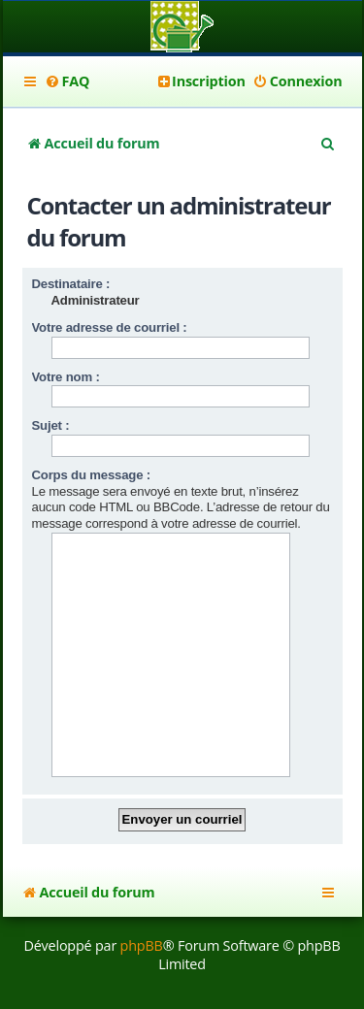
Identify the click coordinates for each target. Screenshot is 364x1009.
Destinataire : (71, 284)
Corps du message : (91, 475)
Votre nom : (66, 377)
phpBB (141, 945)
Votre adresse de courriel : (109, 327)
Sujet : (51, 425)
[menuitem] (67, 81)
